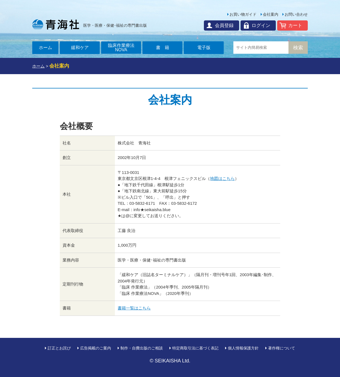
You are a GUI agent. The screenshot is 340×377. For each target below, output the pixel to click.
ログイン (261, 25)
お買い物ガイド (243, 14)
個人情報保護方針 (243, 348)
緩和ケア (80, 47)
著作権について (281, 348)
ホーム (45, 47)
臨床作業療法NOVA (121, 47)
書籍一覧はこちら (134, 308)
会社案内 (270, 14)
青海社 (55, 24)
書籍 (165, 47)
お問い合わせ (296, 14)
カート (295, 25)
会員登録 (224, 25)
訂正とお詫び (59, 348)
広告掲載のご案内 (95, 348)
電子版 (204, 47)
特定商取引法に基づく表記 (195, 348)
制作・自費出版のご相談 (141, 348)
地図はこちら (222, 178)
